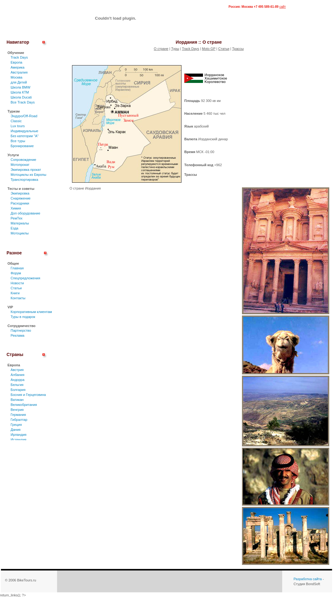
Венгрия (17, 410)
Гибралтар (19, 419)
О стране (161, 49)
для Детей (19, 82)
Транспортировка (24, 179)
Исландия (19, 439)
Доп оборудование (25, 213)
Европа (16, 62)
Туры (175, 49)
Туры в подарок (23, 317)
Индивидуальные (24, 131)
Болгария (18, 390)
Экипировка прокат (26, 169)
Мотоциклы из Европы (28, 174)
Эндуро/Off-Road (24, 116)
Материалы (20, 223)
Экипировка (20, 193)
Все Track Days (23, 102)
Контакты (18, 298)
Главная (17, 268)
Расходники (20, 203)
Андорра (17, 380)
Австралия (19, 72)
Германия (18, 414)
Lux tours (18, 126)
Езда (14, 228)
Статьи (16, 288)
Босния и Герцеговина (28, 395)
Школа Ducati (21, 97)
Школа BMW (20, 87)
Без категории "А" (25, 136)
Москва (16, 77)
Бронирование (22, 146)
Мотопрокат (20, 164)
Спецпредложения (25, 278)
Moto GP (208, 49)
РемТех (16, 218)
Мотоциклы (20, 233)
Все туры (18, 141)
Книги (15, 293)
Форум (16, 273)
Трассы (238, 49)
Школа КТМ (20, 92)
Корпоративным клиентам (31, 312)
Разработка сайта (307, 579)
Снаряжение (21, 198)
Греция (16, 424)
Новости (17, 283)
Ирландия (19, 434)
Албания (17, 375)
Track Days (19, 57)
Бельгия (17, 385)
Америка (17, 67)
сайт (282, 6)
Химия (16, 208)
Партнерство (21, 330)
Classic (16, 121)
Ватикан (17, 400)
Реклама (17, 335)
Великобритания (24, 405)
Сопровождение (23, 159)
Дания (16, 429)
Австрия (17, 370)
